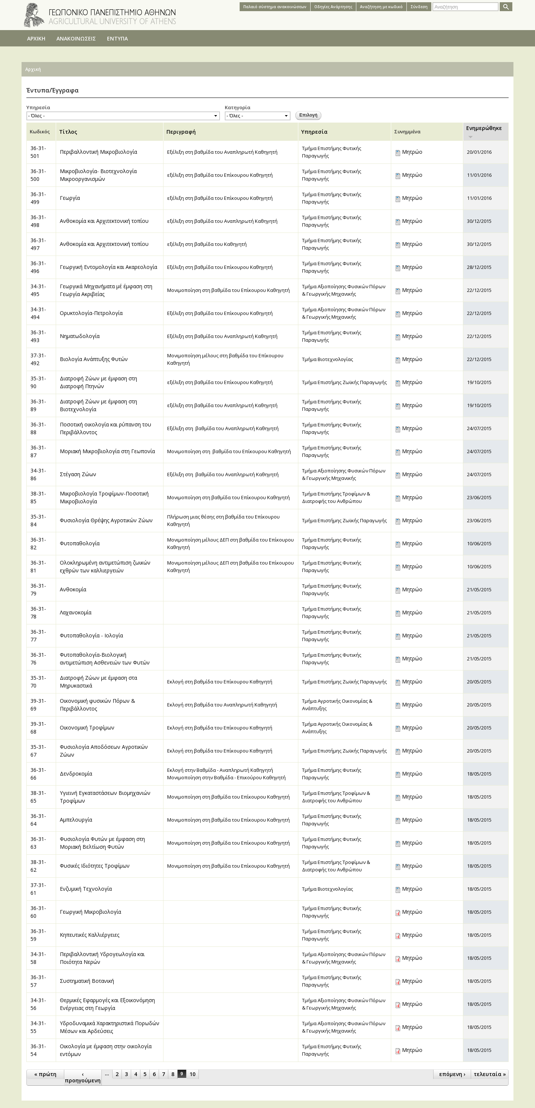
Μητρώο (412, 151)
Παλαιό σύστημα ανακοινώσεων (275, 6)
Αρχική (33, 69)
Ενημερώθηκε (484, 131)
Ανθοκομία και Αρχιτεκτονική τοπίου (104, 220)
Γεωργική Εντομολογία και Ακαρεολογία (108, 266)
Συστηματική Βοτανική (87, 980)
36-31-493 (38, 336)
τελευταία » (490, 1074)
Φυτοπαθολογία (80, 543)
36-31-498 (38, 221)
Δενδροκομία (76, 773)
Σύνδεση (419, 6)
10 (192, 1074)
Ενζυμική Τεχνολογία (86, 888)
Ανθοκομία (73, 589)
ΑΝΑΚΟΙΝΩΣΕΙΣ (76, 38)
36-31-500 (38, 175)
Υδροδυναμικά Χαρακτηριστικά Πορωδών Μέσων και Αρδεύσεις (109, 1027)
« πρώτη (45, 1074)
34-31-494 (38, 313)
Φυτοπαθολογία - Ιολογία (91, 635)
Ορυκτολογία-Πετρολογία (91, 312)
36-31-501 (38, 151)
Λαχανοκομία (75, 612)
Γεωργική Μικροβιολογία (90, 911)
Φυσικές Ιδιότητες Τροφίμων (95, 865)
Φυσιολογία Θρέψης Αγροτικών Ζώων (106, 520)
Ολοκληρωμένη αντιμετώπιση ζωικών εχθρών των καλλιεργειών (105, 566)
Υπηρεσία (38, 107)
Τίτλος (68, 131)
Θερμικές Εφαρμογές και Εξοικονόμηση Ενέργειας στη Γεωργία (107, 1004)
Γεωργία (70, 197)
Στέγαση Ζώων (78, 474)
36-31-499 (38, 198)
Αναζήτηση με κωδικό (381, 6)
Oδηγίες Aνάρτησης (333, 6)
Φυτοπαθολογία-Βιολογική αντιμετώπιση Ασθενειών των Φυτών (105, 658)
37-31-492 (38, 359)
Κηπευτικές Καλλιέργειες (89, 934)
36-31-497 (38, 244)
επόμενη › (452, 1074)
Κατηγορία (237, 107)
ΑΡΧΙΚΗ (36, 38)
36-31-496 (38, 267)
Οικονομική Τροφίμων (87, 727)
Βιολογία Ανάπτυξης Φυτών (94, 359)
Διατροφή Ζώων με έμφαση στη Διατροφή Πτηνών (98, 382)
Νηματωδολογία (80, 335)
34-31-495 (38, 290)
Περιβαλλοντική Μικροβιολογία (98, 151)
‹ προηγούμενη (83, 1077)
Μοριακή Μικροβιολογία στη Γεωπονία (107, 451)
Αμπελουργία (76, 819)
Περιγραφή (181, 131)
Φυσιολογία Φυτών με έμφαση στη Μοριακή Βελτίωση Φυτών (102, 842)
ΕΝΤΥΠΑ (117, 38)
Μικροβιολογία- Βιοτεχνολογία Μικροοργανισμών (98, 175)
